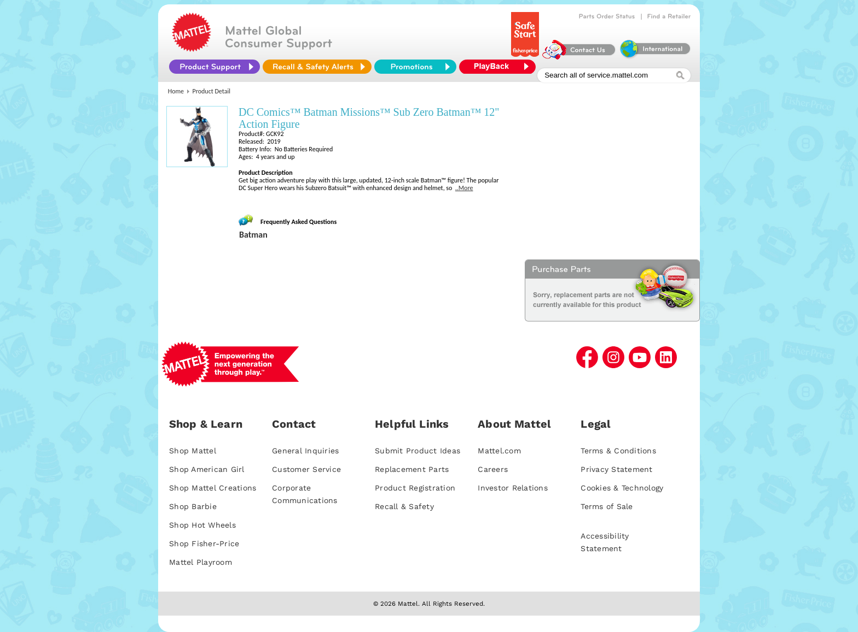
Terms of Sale (607, 506)
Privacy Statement (616, 469)
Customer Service (306, 469)
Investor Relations (513, 487)
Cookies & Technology (622, 487)
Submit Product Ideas (417, 450)
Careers (493, 469)
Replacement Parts (412, 469)
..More (464, 188)
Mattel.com (499, 450)
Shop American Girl (207, 469)
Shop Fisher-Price (204, 543)
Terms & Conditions (618, 450)
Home (176, 91)
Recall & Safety (404, 506)
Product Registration (415, 487)
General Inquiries (305, 450)
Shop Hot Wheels (202, 525)
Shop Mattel (192, 450)
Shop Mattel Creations (212, 487)
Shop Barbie (193, 506)
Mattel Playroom (200, 562)
